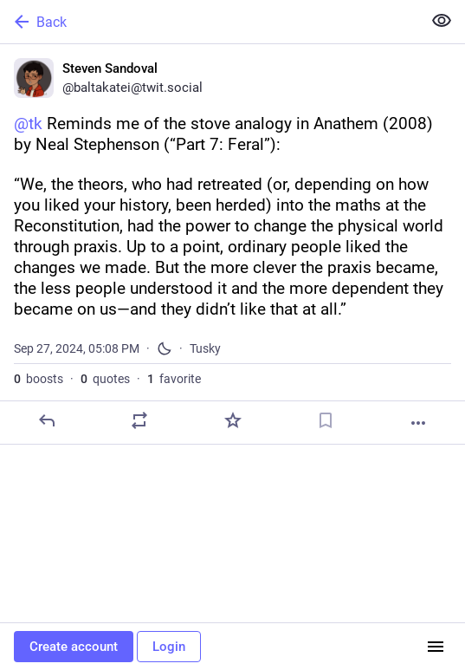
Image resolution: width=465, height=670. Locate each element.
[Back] (209, 21)
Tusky (205, 348)
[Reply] (46, 420)
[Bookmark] (325, 420)
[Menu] (435, 646)
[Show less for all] (441, 21)
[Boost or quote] (139, 420)
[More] (418, 423)
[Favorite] (233, 420)
